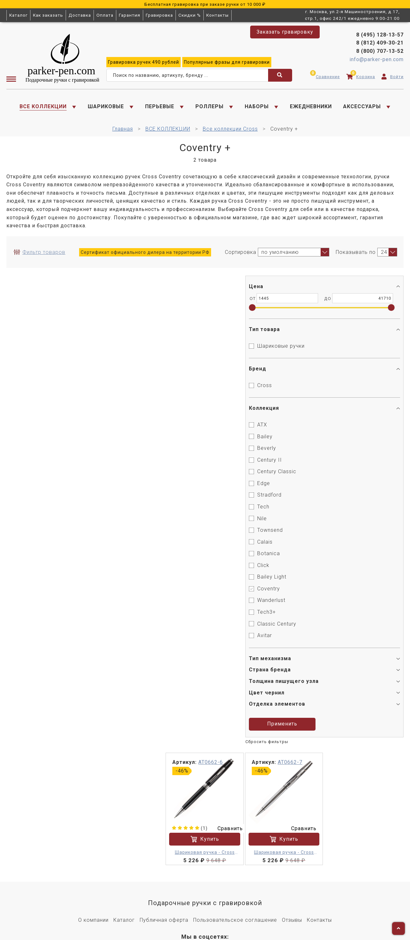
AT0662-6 (227, 284)
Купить (218, 356)
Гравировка (159, 15)
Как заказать (48, 15)
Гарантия (129, 15)
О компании (93, 801)
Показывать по (356, 255)
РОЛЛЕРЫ (209, 107)
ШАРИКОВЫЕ (106, 107)
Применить (47, 722)
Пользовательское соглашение (235, 801)
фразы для (227, 63)
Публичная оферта (164, 801)
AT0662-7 (301, 284)
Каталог (18, 15)
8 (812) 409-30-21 (380, 44)
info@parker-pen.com (376, 60)
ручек (143, 63)
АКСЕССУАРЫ (362, 107)
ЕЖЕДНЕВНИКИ (311, 107)
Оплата (104, 15)
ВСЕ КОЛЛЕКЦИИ (43, 107)
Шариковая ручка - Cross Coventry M (219, 370)
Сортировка (240, 255)
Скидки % (189, 15)
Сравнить (242, 345)
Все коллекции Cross (230, 132)
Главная (122, 132)
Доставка (80, 15)
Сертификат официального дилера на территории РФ (145, 255)
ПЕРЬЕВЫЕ (159, 107)
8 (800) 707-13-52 (380, 52)
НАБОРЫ (257, 107)
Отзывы (292, 801)
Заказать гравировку (285, 32)
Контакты (217, 15)
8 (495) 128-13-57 (380, 36)
